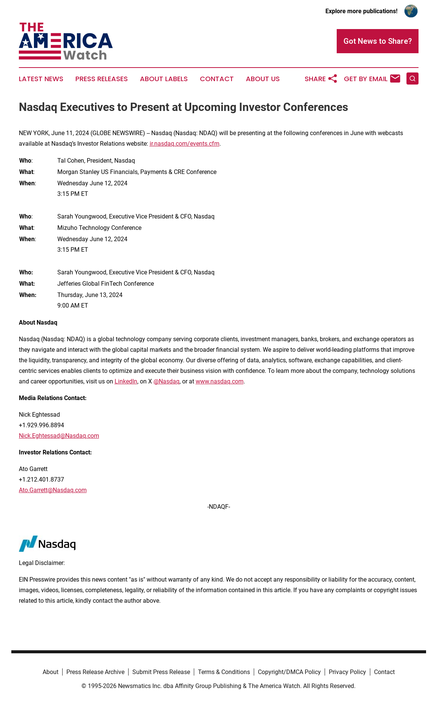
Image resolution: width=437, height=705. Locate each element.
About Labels (164, 79)
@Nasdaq (166, 381)
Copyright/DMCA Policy (289, 672)
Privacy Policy (347, 672)
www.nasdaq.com (220, 381)
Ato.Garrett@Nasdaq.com (53, 490)
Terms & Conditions (224, 672)
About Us (263, 79)
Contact (217, 79)
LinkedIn (126, 381)
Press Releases (101, 79)
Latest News (41, 79)
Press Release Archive (95, 672)
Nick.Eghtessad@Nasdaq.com (59, 435)
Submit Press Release (161, 672)
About (50, 672)
